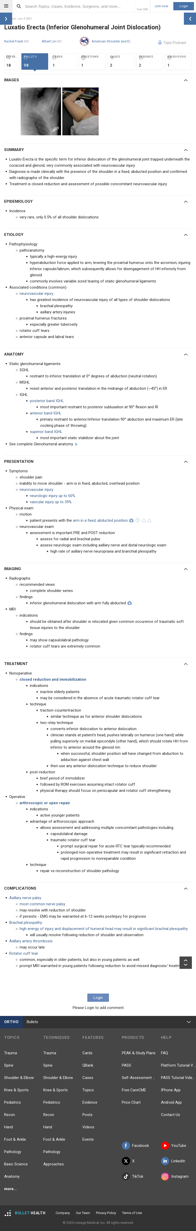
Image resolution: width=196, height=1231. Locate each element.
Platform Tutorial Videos (178, 1065)
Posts (87, 1114)
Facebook (135, 1145)
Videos (88, 1127)
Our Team (83, 1213)
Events (88, 1139)
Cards (87, 1053)
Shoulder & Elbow (19, 1077)
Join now (161, 6)
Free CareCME (134, 1090)
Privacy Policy (106, 1213)
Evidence (89, 1102)
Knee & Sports (16, 1090)
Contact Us (170, 1114)
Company (63, 1213)
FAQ (164, 1053)
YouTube (173, 1145)
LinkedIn (173, 1161)
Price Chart (131, 1102)
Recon (9, 1114)
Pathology (12, 1151)
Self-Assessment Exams (139, 1077)
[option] (41, 111)
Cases (87, 1077)
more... (10, 1188)
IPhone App (171, 1090)
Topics (88, 1090)
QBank (87, 1065)
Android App (171, 1102)
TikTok (132, 1176)
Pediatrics (12, 1102)
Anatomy (12, 1176)
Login (184, 6)
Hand (8, 1127)
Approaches (53, 1164)
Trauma (10, 1053)
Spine (8, 1065)
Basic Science (16, 1164)
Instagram (175, 1176)
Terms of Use (132, 1213)
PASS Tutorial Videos (178, 1077)
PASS (126, 1065)
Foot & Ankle (15, 1139)
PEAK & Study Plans (139, 1053)
